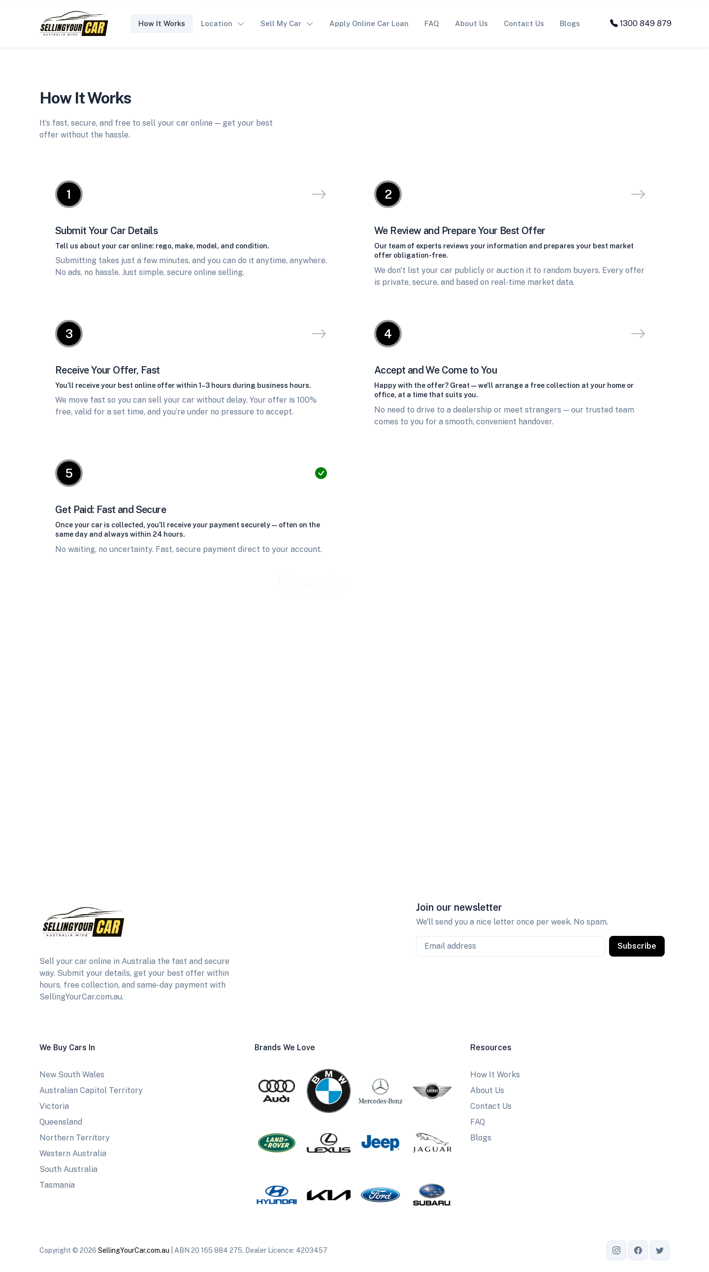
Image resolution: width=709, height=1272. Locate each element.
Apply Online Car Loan (369, 23)
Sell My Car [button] (280, 23)
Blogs (570, 23)
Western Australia (72, 1153)
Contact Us (524, 23)
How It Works (161, 23)
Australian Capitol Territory (91, 1090)
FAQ (431, 23)
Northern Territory (74, 1137)
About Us (471, 23)
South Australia (68, 1169)
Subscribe (636, 946)
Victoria (54, 1106)
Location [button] (216, 23)
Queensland (60, 1122)
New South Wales (71, 1074)
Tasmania (57, 1185)
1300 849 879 (641, 23)
